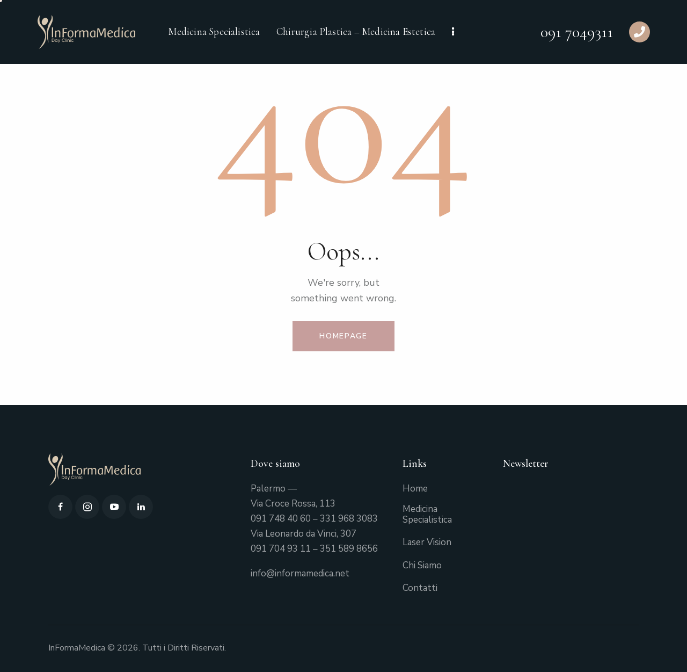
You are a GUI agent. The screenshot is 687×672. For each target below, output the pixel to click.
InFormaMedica (76, 648)
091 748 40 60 (281, 518)
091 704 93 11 (281, 549)
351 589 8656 (349, 549)
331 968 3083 (349, 518)
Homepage (343, 336)
